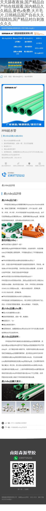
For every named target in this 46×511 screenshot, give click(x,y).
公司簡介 (18, 42)
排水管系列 (28, 47)
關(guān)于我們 (17, 38)
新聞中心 (39, 38)
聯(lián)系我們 (39, 53)
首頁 (9, 76)
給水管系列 (28, 42)
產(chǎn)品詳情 (8, 185)
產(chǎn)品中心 (28, 38)
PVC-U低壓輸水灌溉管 (19, 423)
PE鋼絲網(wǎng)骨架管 (19, 427)
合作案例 (39, 43)
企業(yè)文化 (18, 47)
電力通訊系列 (28, 51)
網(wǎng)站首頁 (7, 38)
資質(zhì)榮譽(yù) (17, 53)
